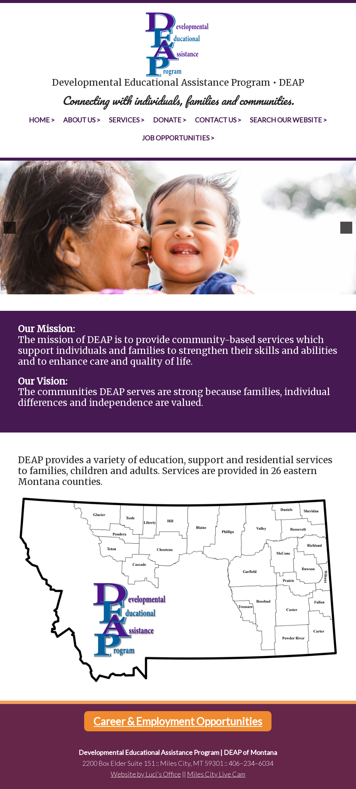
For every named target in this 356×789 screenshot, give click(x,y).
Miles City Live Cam (216, 774)
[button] (10, 228)
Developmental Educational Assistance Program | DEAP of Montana (178, 45)
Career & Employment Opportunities (177, 721)
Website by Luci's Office (146, 774)
